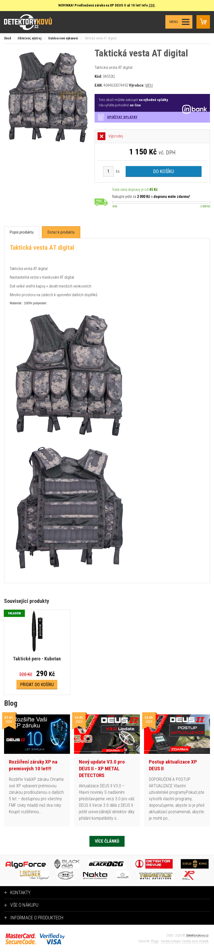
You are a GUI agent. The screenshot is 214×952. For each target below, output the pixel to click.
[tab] (21, 232)
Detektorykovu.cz (197, 935)
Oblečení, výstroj (29, 38)
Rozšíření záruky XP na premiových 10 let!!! (33, 765)
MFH (149, 85)
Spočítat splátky (122, 117)
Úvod (7, 38)
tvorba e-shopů (171, 941)
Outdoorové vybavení (63, 38)
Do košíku (163, 171)
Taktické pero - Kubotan (37, 658)
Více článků (107, 841)
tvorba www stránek (195, 941)
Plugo (155, 941)
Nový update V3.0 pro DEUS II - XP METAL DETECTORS (102, 768)
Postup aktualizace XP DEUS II (173, 765)
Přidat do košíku (37, 684)
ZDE (152, 5)
